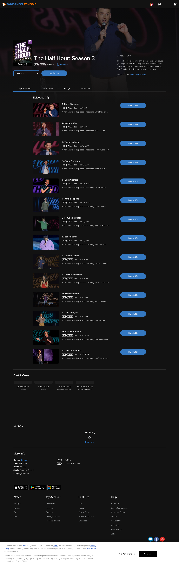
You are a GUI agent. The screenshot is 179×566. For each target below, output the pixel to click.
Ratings (67, 88)
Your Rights (91, 548)
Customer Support (119, 512)
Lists (80, 503)
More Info (85, 88)
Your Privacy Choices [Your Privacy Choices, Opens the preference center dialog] (127, 554)
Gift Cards (83, 521)
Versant (25, 546)
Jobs (113, 534)
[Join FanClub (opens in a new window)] (151, 4)
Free (15, 516)
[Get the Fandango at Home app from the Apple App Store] (21, 487)
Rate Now (89, 442)
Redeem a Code (53, 521)
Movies (17, 508)
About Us (115, 503)
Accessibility (116, 529)
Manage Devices (53, 516)
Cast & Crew (47, 88)
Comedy (24, 460)
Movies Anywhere (86, 516)
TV (15, 512)
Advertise (115, 525)
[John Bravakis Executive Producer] (64, 398)
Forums (114, 516)
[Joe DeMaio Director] (22, 398)
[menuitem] (167, 4)
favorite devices (138, 74)
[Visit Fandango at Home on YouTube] (162, 540)
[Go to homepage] (19, 4)
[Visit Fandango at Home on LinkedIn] (150, 540)
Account (49, 508)
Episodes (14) (24, 88)
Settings (49, 512)
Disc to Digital (84, 512)
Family (81, 508)
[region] (89, 554)
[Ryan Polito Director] (43, 398)
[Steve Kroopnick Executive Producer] (85, 398)
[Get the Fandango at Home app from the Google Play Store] (38, 487)
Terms (55, 546)
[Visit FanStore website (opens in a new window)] (175, 4)
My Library (50, 503)
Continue (147, 554)
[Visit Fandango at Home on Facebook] (156, 540)
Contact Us (116, 521)
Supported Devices (119, 508)
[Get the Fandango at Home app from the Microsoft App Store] (54, 487)
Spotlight (17, 503)
